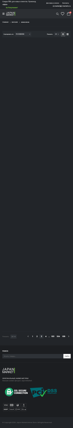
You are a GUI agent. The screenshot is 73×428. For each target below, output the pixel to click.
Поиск (5, 351)
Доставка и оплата (52, 3)
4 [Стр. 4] (46, 336)
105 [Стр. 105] (63, 336)
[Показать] (57, 34)
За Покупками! (12, 7)
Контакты (65, 3)
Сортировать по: (9, 34)
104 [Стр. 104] (58, 336)
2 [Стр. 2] (36, 336)
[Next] (69, 336)
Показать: (50, 34)
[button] (4, 14)
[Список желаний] (63, 13)
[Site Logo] (10, 14)
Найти (67, 356)
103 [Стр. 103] (52, 336)
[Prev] (28, 336)
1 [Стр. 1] (32, 336)
